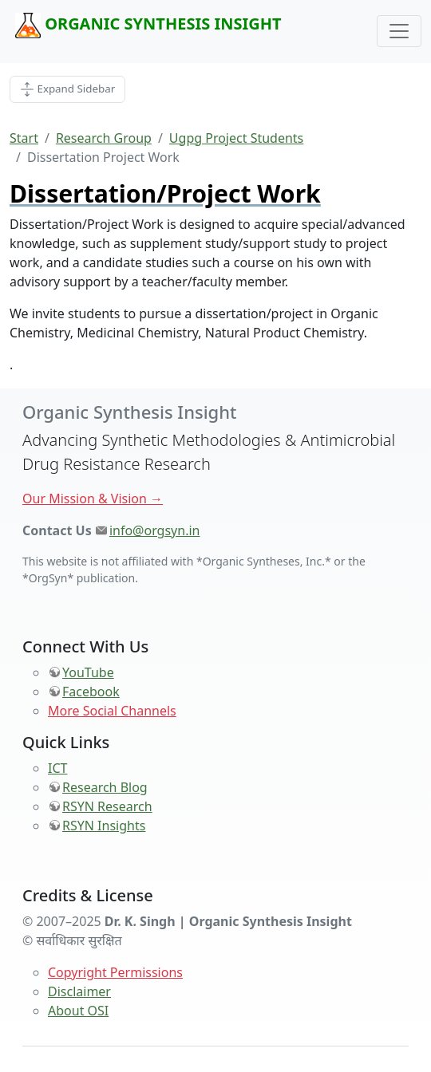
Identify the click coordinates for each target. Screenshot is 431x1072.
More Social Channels (112, 710)
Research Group (104, 138)
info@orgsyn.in (154, 530)
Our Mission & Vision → (92, 498)
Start (24, 138)
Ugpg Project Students (236, 138)
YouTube (88, 672)
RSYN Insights (103, 825)
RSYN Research (107, 806)
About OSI (78, 1010)
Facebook (91, 691)
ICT (57, 768)
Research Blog (105, 787)
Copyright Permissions (115, 972)
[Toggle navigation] (399, 31)
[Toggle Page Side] (67, 89)
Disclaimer (79, 991)
